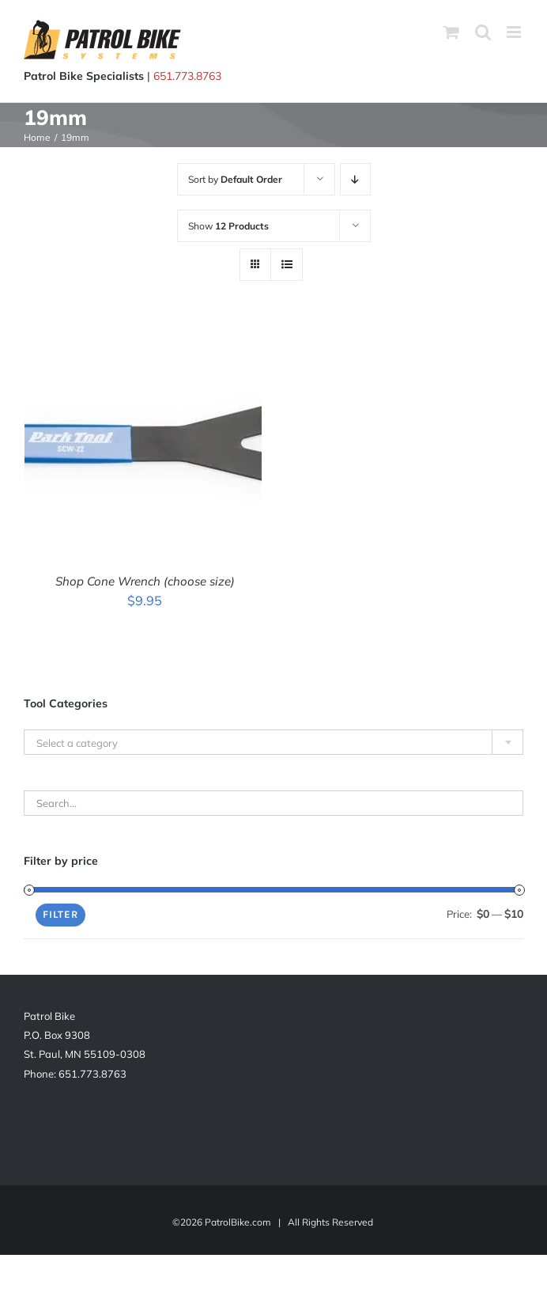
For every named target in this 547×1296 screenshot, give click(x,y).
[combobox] (273, 742)
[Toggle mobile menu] (515, 32)
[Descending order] (355, 179)
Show (228, 226)
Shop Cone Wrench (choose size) (145, 581)
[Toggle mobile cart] (451, 32)
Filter (60, 914)
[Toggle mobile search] (483, 32)
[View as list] (286, 264)
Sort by (235, 179)
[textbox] (273, 743)
